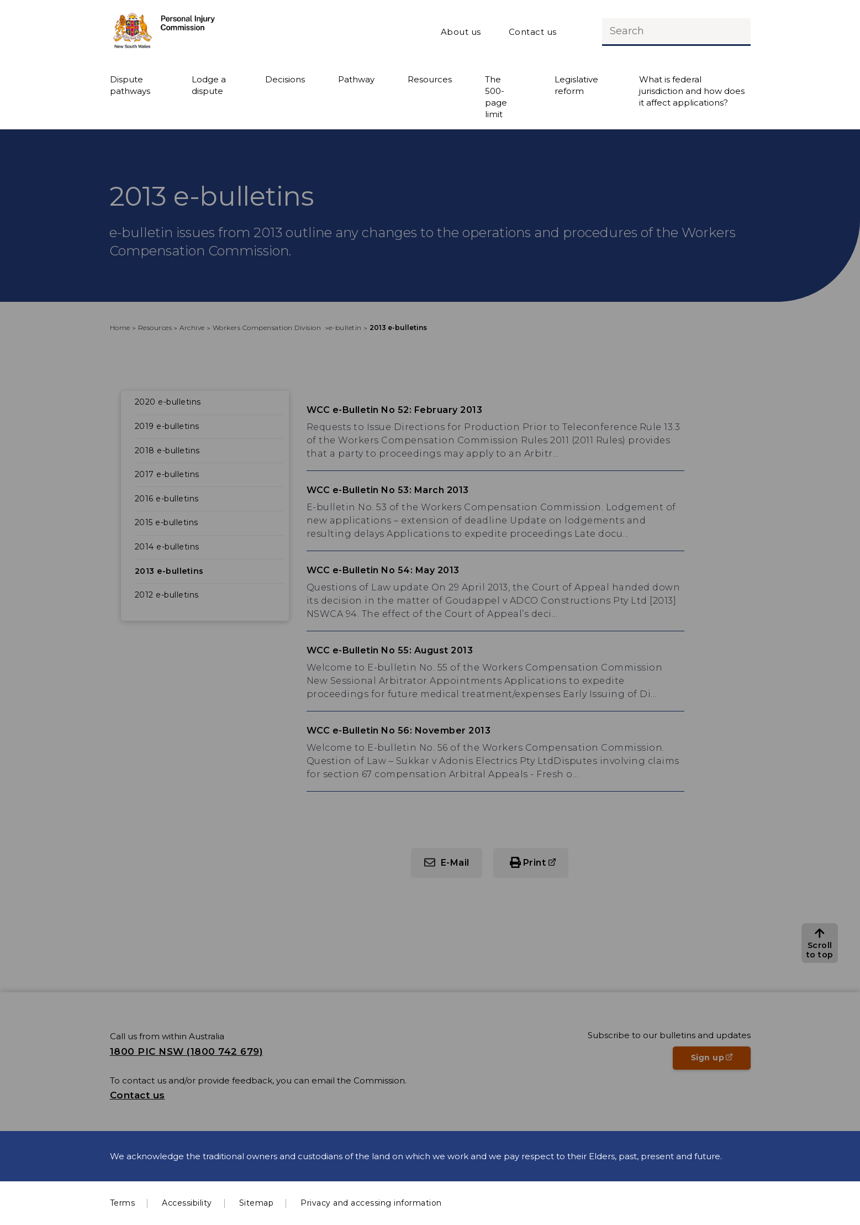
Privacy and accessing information (371, 1203)
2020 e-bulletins (168, 402)
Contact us (533, 32)
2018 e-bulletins (167, 451)
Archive (192, 327)
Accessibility (187, 1203)
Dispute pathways (130, 85)
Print (534, 862)
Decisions (285, 79)
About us (461, 32)
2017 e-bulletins (167, 474)
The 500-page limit (496, 96)
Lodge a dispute (209, 85)
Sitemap (256, 1203)
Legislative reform (576, 85)
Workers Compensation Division (268, 327)
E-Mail (455, 862)
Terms (122, 1203)
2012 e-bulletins (167, 595)
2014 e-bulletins (167, 547)
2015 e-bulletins (166, 522)
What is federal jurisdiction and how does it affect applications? (692, 91)
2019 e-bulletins (167, 426)
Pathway (356, 79)
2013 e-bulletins (169, 571)
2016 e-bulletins (167, 499)
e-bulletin (345, 327)
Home (120, 327)
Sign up (721, 1061)
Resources (430, 79)
